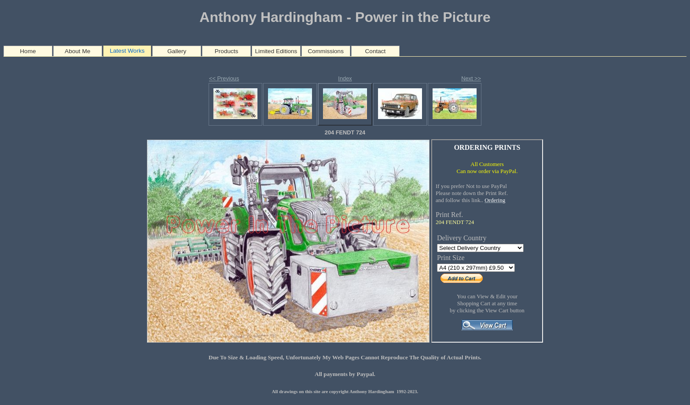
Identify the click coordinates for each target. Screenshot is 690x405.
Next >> (471, 78)
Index (345, 78)
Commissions (326, 51)
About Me (77, 51)
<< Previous (224, 78)
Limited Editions (276, 51)
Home (28, 51)
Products (227, 51)
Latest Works (127, 50)
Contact (375, 51)
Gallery (176, 51)
